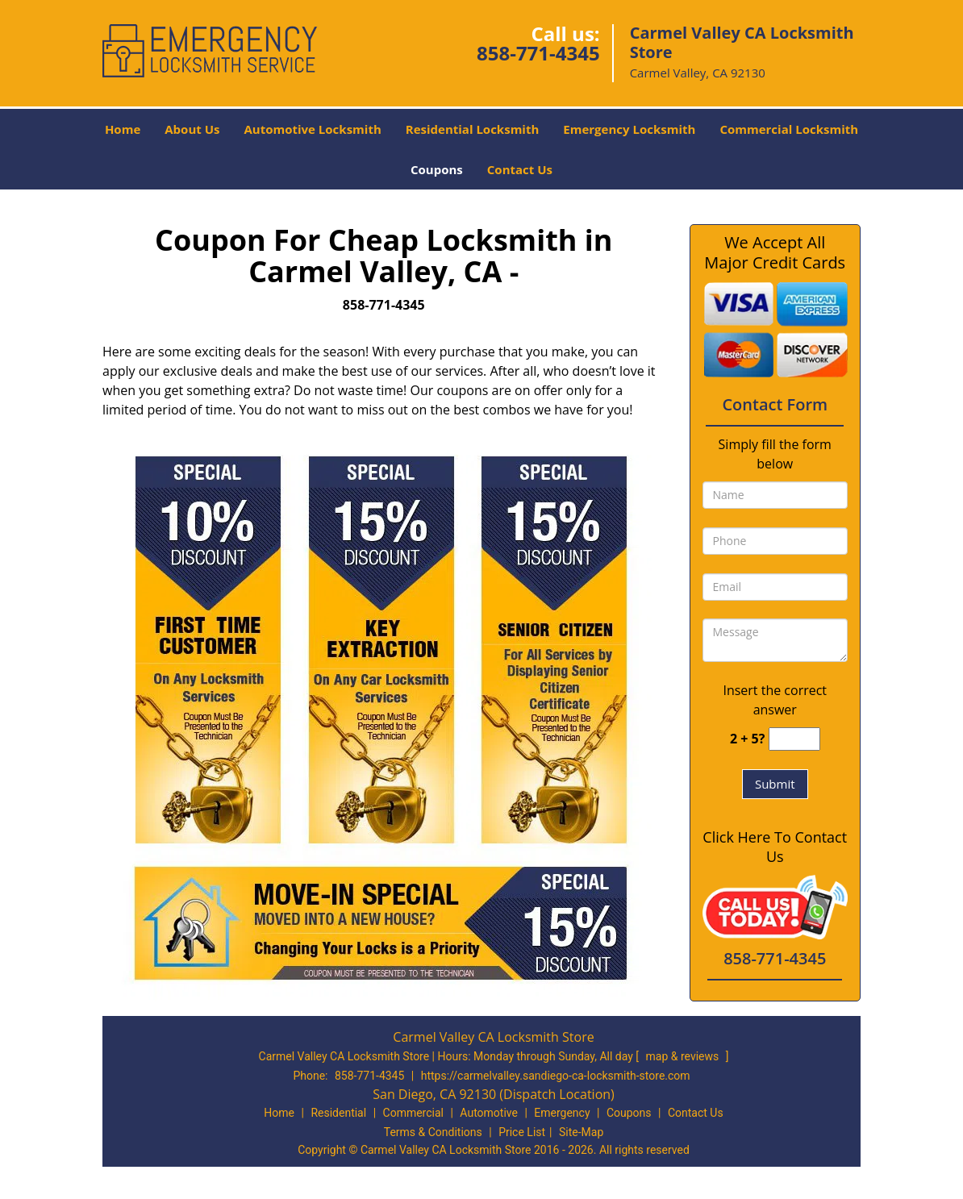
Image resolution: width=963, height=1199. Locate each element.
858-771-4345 (538, 53)
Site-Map (581, 1132)
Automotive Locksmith (312, 129)
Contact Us (519, 169)
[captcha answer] (794, 739)
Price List (521, 1132)
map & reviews (684, 1056)
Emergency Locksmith (629, 129)
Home (122, 129)
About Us (192, 129)
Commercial (413, 1112)
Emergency (562, 1112)
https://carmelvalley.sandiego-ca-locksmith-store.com (555, 1075)
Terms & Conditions (433, 1132)
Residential (338, 1112)
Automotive (489, 1112)
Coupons (437, 169)
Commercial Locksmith (788, 129)
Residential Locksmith (473, 129)
